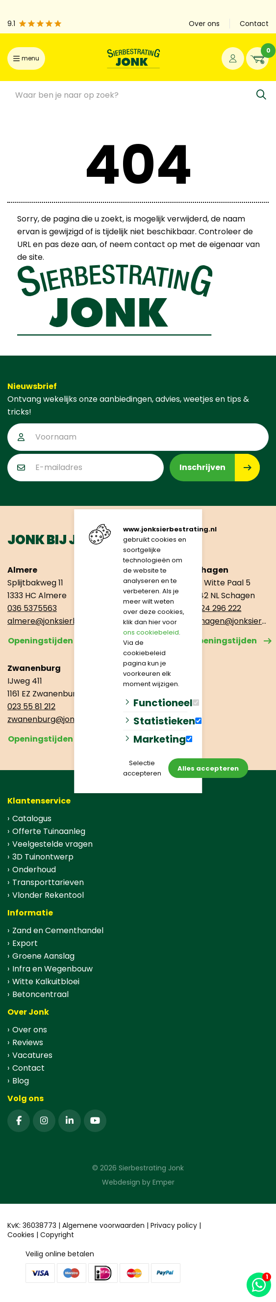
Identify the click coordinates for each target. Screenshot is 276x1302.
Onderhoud (34, 869)
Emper (163, 1182)
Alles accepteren (208, 768)
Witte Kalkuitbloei (45, 981)
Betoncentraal (40, 994)
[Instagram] (44, 1120)
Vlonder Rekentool (48, 895)
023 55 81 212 (31, 706)
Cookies (20, 1235)
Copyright (57, 1235)
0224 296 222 (216, 608)
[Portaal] (233, 58)
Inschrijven (202, 467)
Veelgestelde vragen (52, 844)
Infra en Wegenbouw (52, 968)
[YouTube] (95, 1120)
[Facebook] (18, 1120)
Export (25, 943)
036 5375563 (32, 608)
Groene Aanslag (43, 956)
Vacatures (32, 1055)
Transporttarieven (48, 882)
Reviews (27, 1042)
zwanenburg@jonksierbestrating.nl (46, 719)
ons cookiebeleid (151, 632)
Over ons (29, 1029)
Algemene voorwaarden (103, 1225)
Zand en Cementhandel (57, 930)
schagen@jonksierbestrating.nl (230, 621)
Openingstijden (40, 640)
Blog (20, 1080)
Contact (28, 1068)
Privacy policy (174, 1225)
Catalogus (31, 818)
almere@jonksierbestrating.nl (46, 621)
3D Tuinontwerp (43, 856)
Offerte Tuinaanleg (48, 831)
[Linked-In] (69, 1120)
